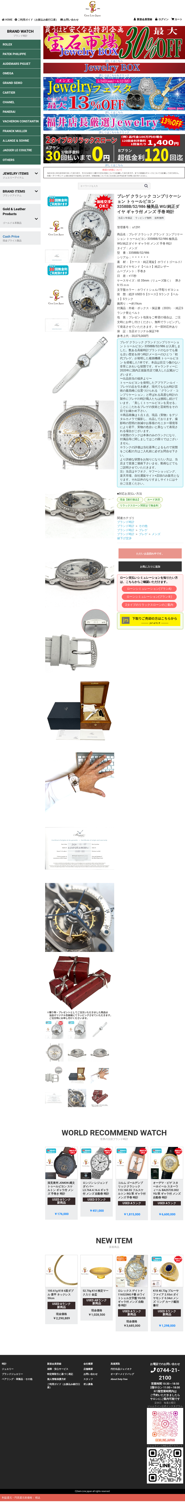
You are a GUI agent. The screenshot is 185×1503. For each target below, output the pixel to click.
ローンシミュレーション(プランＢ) (149, 596)
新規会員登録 (54, 1363)
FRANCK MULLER (15, 131)
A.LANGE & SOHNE (16, 140)
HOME (7, 19)
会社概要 (88, 1363)
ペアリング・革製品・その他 (17, 1379)
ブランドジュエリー (12, 1374)
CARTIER (9, 92)
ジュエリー (8, 1369)
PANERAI (9, 112)
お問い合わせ (69, 19)
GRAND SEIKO (12, 83)
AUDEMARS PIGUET (17, 64)
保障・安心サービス (57, 1369)
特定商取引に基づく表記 (60, 1374)
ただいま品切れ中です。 (150, 553)
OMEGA (8, 73)
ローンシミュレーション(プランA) (149, 588)
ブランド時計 (125, 522)
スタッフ (88, 1379)
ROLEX (7, 44)
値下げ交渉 (124, 538)
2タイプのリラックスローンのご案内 (149, 605)
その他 (143, 526)
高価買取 (115, 1363)
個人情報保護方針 (56, 1379)
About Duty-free (119, 1379)
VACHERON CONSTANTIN (21, 121)
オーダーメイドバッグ (122, 1374)
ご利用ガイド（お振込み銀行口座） (36, 19)
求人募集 (88, 1384)
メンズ (156, 534)
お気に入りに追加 (150, 566)
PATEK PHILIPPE (14, 54)
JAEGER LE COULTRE (17, 150)
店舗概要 (88, 1369)
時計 (4, 1363)
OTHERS (8, 160)
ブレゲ (143, 530)
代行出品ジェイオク (121, 1369)
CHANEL (8, 102)
